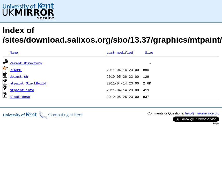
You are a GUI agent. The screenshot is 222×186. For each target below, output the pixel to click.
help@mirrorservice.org (202, 113)
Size (149, 52)
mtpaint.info (22, 90)
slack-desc (20, 96)
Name (14, 52)
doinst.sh (19, 76)
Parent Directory (26, 63)
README (16, 69)
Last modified (120, 52)
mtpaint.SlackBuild (28, 83)
